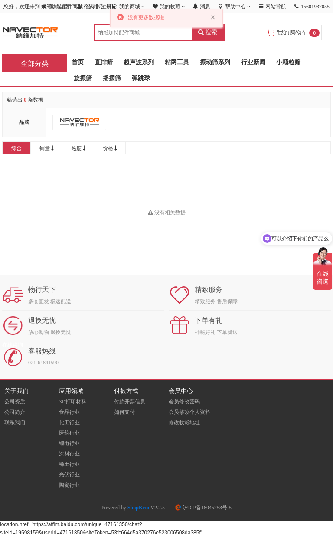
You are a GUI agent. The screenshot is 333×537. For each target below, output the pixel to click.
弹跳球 (141, 78)
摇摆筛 (112, 78)
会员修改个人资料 (189, 412)
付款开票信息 (129, 402)
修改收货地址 (184, 422)
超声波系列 (139, 62)
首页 (78, 62)
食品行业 (69, 412)
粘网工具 (177, 62)
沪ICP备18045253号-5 (203, 507)
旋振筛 (83, 78)
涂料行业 (69, 454)
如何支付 (124, 412)
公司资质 (14, 402)
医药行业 (69, 433)
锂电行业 (69, 443)
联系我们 (14, 422)
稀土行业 (69, 464)
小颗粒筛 (288, 62)
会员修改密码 (184, 402)
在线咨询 (12, 345)
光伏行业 (69, 475)
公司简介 (14, 412)
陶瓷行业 (69, 485)
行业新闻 (253, 62)
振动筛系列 (215, 62)
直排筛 (104, 62)
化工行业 (69, 422)
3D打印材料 (72, 402)
